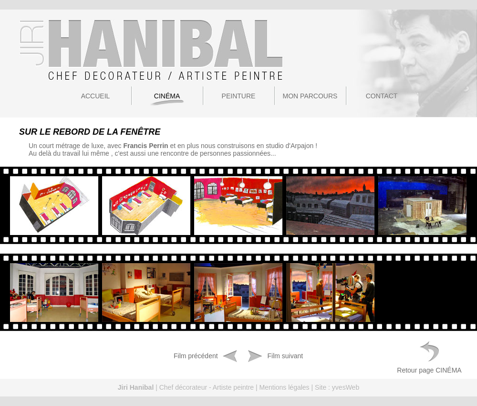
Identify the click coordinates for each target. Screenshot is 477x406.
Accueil (95, 96)
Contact (382, 96)
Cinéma (167, 96)
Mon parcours (310, 96)
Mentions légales (284, 387)
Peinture (239, 96)
